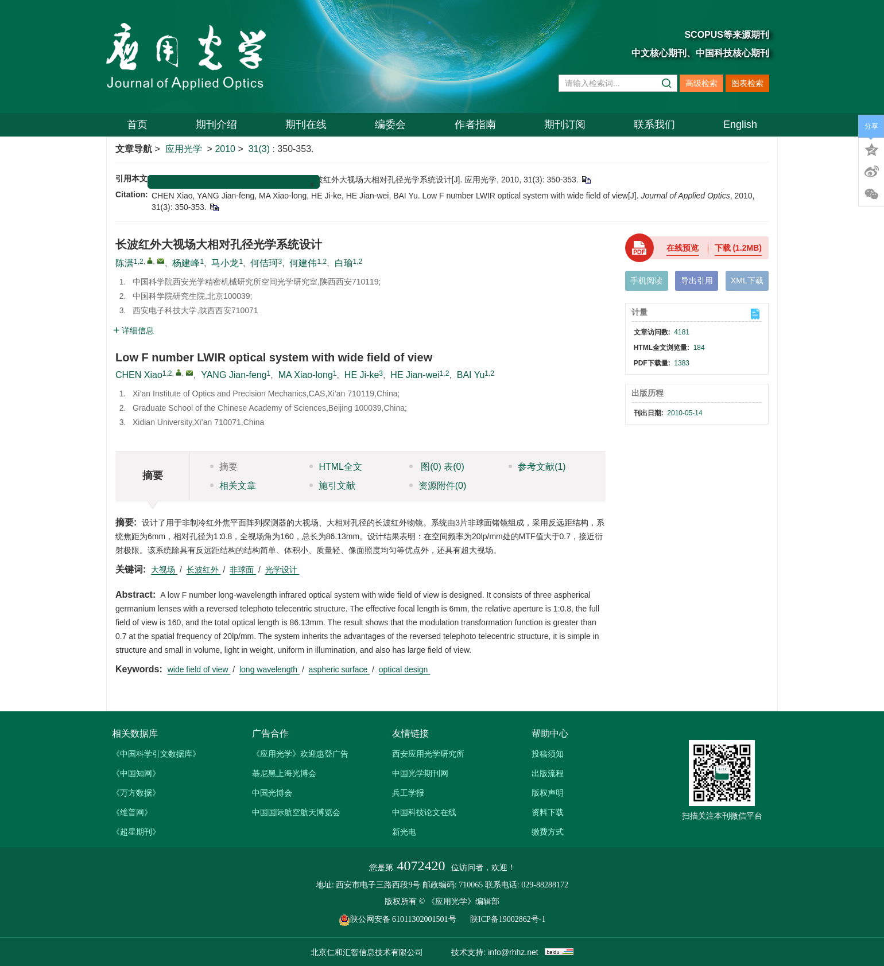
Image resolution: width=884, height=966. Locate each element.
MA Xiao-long (305, 375)
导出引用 (697, 280)
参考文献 (537, 467)
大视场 (164, 569)
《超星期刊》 (136, 831)
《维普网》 (132, 812)
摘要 (224, 467)
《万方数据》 (136, 792)
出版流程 (548, 773)
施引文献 (332, 485)
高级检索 (701, 83)
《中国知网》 (136, 773)
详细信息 (133, 330)
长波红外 (204, 569)
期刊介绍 (216, 124)
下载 (738, 247)
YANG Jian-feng (233, 375)
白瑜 (344, 263)
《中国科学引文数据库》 (156, 753)
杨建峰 (186, 263)
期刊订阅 (565, 124)
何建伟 (303, 263)
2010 (225, 149)
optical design (405, 669)
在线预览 (682, 247)
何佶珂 (264, 263)
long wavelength (269, 669)
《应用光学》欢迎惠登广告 (300, 753)
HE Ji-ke (361, 375)
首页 (137, 124)
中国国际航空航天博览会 (296, 812)
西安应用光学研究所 (428, 753)
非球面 (243, 569)
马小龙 (225, 263)
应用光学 (183, 149)
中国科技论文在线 (424, 812)
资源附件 (438, 485)
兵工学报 (408, 792)
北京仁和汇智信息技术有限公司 (367, 952)
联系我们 (654, 124)
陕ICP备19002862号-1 (507, 919)
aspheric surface (339, 669)
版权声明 (548, 792)
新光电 (404, 831)
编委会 (390, 124)
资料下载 (548, 812)
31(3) (261, 149)
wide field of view (199, 669)
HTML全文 (335, 467)
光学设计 (282, 569)
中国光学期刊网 (420, 773)
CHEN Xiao (138, 375)
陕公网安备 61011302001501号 (403, 919)
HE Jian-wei (414, 375)
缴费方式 (548, 831)
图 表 (436, 467)
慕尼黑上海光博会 (284, 773)
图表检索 (747, 83)
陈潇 (124, 263)
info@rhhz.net (513, 952)
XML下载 (747, 280)
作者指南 (475, 124)
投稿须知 (548, 753)
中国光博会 (272, 792)
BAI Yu (471, 375)
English (740, 124)
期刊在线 (306, 124)
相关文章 (233, 485)
